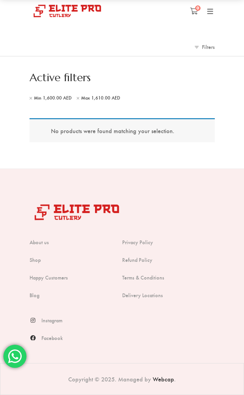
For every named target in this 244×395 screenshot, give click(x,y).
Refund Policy (137, 259)
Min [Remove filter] (53, 98)
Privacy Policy (137, 242)
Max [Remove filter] (100, 98)
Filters (208, 46)
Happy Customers (49, 277)
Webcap (163, 379)
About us (39, 242)
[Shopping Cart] (194, 10)
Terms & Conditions (143, 277)
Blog (34, 295)
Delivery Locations (142, 295)
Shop (35, 259)
